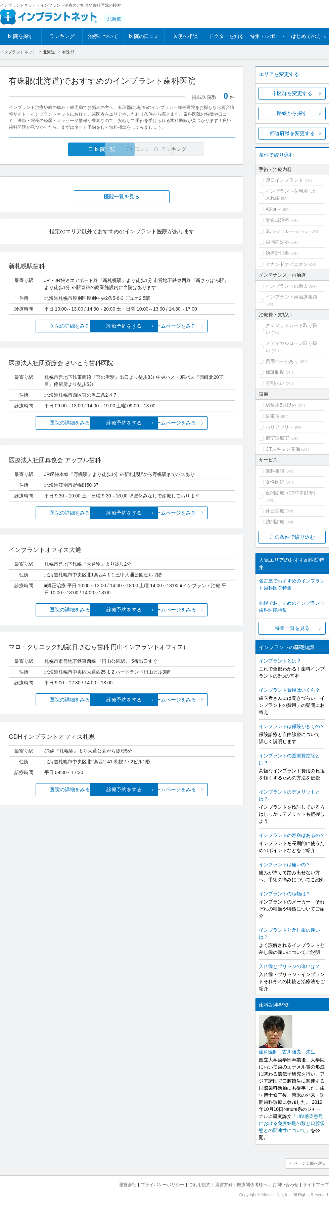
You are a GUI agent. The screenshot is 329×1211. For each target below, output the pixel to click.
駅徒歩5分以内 (281, 405)
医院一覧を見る (121, 197)
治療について (103, 36)
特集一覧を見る (292, 628)
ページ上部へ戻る (310, 1163)
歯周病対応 (277, 242)
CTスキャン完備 (283, 449)
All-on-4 (274, 209)
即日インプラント (284, 180)
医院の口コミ (144, 36)
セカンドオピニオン (287, 264)
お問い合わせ (285, 1184)
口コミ (125, 149)
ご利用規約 (199, 1184)
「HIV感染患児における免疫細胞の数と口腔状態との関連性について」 (292, 1123)
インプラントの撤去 (287, 286)
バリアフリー (280, 427)
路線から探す (292, 113)
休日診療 (275, 511)
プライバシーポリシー (162, 1184)
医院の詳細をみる (46, 326)
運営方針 (224, 1184)
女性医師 (275, 482)
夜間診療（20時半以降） (292, 492)
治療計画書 (277, 253)
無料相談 (275, 471)
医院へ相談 (185, 36)
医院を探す (20, 36)
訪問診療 (275, 521)
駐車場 (273, 416)
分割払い (275, 383)
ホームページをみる (197, 326)
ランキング (62, 36)
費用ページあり (282, 361)
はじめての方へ (308, 36)
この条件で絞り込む (292, 537)
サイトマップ (316, 1184)
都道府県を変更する (292, 133)
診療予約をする (121, 326)
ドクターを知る (226, 36)
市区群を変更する (292, 93)
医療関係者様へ (252, 1184)
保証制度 (275, 372)
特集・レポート (267, 36)
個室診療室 (277, 438)
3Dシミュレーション (287, 231)
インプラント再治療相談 (291, 296)
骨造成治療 (277, 220)
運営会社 (127, 1184)
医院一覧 (55, 149)
